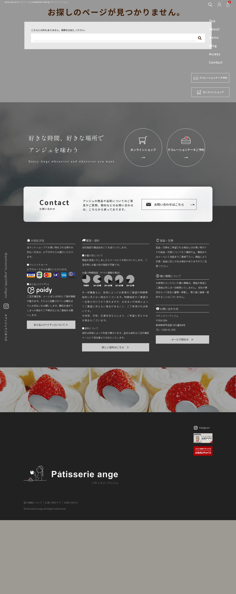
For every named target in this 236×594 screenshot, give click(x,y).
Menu (214, 37)
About (214, 29)
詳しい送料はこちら (115, 347)
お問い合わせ (71, 502)
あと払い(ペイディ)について (51, 324)
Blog (213, 45)
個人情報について (33, 502)
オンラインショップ (210, 92)
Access (214, 54)
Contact (216, 62)
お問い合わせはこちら (169, 204)
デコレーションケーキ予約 (210, 78)
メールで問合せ (182, 339)
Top (212, 20)
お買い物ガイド (53, 502)
